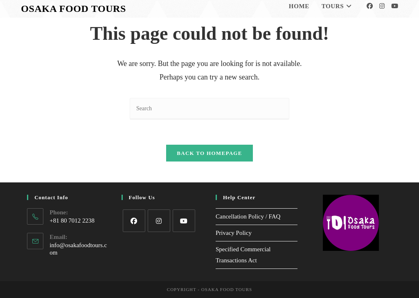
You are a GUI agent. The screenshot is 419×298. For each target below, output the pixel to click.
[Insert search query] (209, 109)
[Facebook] (369, 6)
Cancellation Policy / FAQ (248, 216)
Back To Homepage (209, 153)
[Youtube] (394, 6)
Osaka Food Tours (73, 8)
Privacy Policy (234, 233)
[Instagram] (382, 6)
